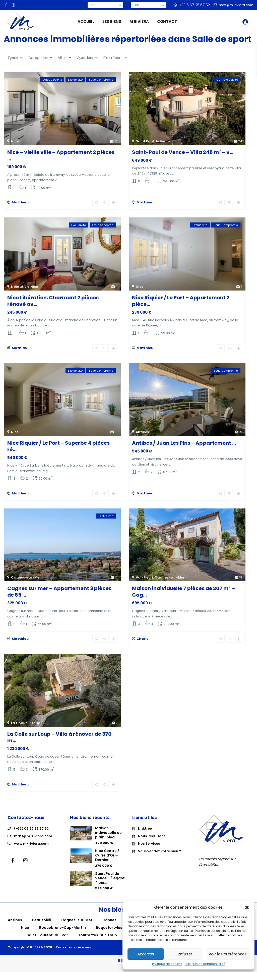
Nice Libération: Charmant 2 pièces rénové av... (53, 302)
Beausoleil (41, 926)
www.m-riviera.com (31, 849)
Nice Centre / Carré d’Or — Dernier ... (107, 862)
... (58, 180)
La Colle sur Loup (25, 728)
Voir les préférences (228, 954)
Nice (15, 141)
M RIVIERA (139, 21)
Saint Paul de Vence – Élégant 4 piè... (110, 884)
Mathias (19, 350)
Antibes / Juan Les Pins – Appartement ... (184, 445)
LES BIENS (112, 21)
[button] (246, 907)
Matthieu (20, 203)
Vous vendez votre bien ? (159, 857)
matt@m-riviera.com (33, 842)
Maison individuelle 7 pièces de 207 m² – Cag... (183, 595)
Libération (20, 287)
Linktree (145, 834)
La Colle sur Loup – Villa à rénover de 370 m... (59, 742)
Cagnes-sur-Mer (26, 581)
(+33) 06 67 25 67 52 (31, 834)
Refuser (185, 954)
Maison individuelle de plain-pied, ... (108, 839)
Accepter (146, 954)
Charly (142, 644)
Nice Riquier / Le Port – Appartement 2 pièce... (180, 302)
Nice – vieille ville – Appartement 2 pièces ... (60, 155)
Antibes (142, 434)
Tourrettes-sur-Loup (97, 941)
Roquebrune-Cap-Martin (62, 934)
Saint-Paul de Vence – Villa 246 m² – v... (182, 152)
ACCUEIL (86, 21)
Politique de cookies (167, 964)
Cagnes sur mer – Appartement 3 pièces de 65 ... (59, 595)
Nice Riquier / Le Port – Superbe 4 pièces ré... (58, 448)
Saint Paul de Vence (153, 141)
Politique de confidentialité (205, 964)
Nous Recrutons (151, 842)
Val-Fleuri (144, 581)
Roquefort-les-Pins (114, 934)
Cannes (109, 926)
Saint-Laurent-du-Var (47, 941)
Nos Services (149, 849)
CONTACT (167, 21)
